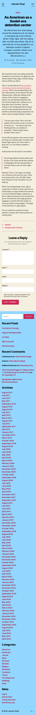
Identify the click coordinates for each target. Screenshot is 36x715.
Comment (6, 249)
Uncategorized (8, 678)
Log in (4, 694)
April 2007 (6, 511)
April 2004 (6, 605)
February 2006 (8, 551)
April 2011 (6, 429)
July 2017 (6, 395)
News (18, 12)
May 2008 (6, 489)
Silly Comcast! (8, 342)
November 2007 (9, 497)
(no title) (5, 337)
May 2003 (6, 636)
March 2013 (7, 418)
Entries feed (7, 697)
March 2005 (7, 577)
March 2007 (7, 514)
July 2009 (6, 449)
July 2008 (6, 483)
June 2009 (6, 452)
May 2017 (6, 401)
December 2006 (9, 523)
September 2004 (9, 594)
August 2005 (7, 568)
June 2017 (6, 398)
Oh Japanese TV (9, 375)
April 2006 (6, 545)
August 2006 (7, 534)
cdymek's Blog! (18, 4)
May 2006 (6, 543)
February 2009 (8, 463)
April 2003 (6, 639)
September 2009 (9, 444)
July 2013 (6, 412)
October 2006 (8, 528)
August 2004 (7, 596)
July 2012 (6, 424)
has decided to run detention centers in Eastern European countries (16, 88)
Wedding (6, 681)
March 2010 (7, 438)
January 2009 (8, 466)
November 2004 (9, 588)
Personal (5, 661)
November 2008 (9, 472)
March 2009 (7, 460)
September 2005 (9, 565)
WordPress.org (8, 703)
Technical (6, 672)
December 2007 (9, 494)
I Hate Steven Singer (23, 357)
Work (4, 684)
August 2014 (7, 407)
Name (4, 268)
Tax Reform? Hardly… (11, 328)
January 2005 (8, 582)
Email (4, 277)
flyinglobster (7, 379)
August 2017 (7, 393)
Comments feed (8, 700)
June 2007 (6, 509)
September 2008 (9, 477)
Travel (4, 675)
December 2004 (9, 585)
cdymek (11, 60)
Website (4, 286)
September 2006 (9, 531)
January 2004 (8, 613)
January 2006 (8, 554)
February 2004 (8, 611)
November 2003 (9, 619)
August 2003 (7, 628)
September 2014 (9, 404)
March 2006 (7, 548)
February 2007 (8, 517)
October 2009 (8, 441)
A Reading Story (26, 365)
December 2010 (8, 435)
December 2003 (9, 616)
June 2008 (6, 486)
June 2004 (6, 599)
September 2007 (9, 500)
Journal (5, 655)
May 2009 (6, 455)
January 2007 (8, 520)
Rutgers (5, 667)
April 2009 (6, 458)
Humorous (6, 652)
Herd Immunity (8, 346)
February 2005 (8, 579)
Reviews (5, 664)
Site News (6, 669)
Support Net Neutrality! (11, 333)
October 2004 (8, 591)
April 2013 (6, 415)
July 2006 (6, 537)
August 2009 (7, 446)
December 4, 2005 (25, 60)
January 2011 (7, 432)
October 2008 (8, 475)
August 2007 (7, 503)
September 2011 (9, 427)
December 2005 (9, 557)
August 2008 (7, 480)
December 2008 (9, 469)
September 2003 (9, 625)
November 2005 (9, 560)
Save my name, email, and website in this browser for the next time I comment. (17, 295)
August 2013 (7, 410)
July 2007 (6, 506)
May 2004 (6, 602)
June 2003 (6, 633)
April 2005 (6, 574)
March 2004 (7, 608)
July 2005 (6, 571)
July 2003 (6, 630)
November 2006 (9, 526)
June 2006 (6, 540)
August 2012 (7, 421)
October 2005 (8, 562)
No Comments (19, 63)
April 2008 (6, 492)
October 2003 (8, 622)
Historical (6, 650)
